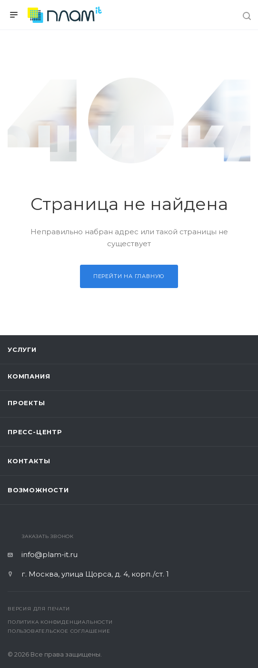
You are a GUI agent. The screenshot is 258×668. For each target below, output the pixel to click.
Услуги (22, 349)
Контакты (29, 461)
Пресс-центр (35, 432)
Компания (29, 376)
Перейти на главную (129, 276)
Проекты (26, 403)
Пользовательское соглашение (59, 631)
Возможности (38, 490)
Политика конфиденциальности (60, 622)
